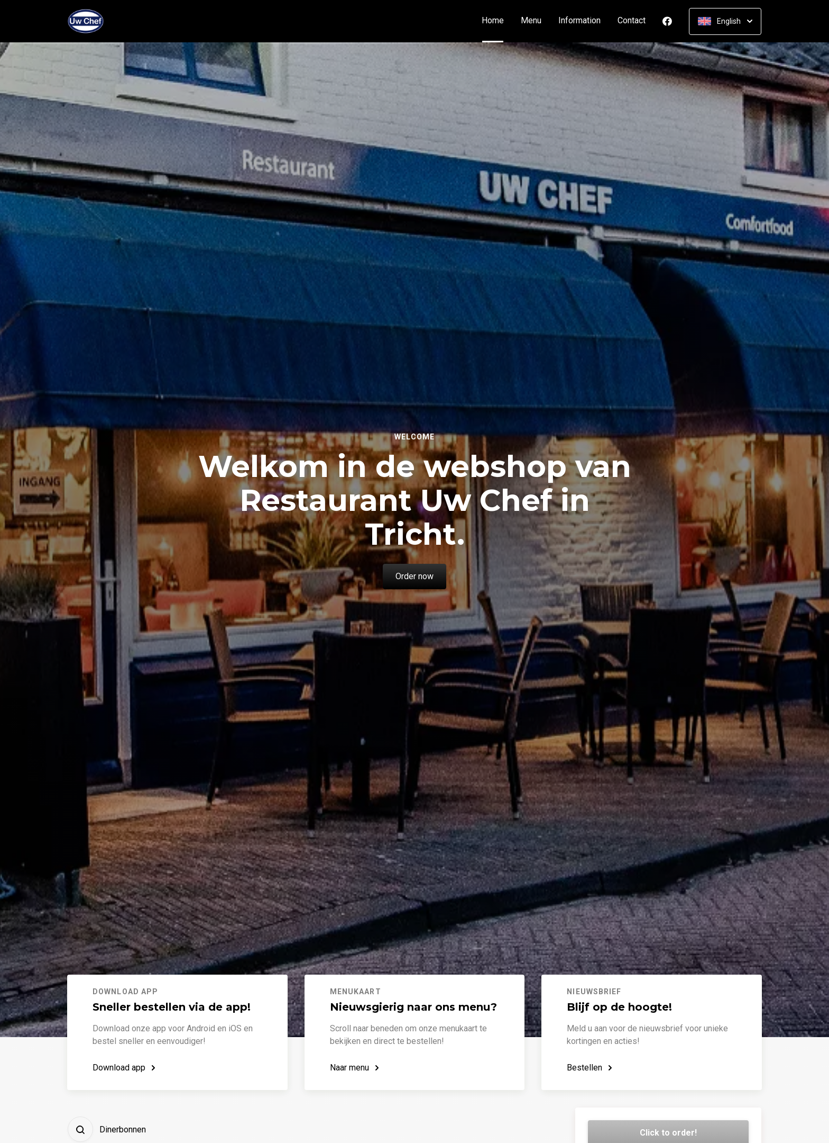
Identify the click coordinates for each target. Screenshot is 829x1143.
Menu (531, 20)
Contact (632, 20)
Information (579, 20)
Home (497, 20)
